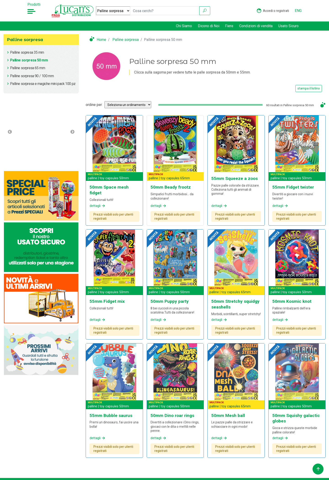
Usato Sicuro (288, 26)
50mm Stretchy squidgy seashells (235, 304)
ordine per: (94, 105)
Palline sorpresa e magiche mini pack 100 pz (42, 84)
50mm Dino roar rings (172, 415)
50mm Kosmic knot (291, 301)
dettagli (98, 206)
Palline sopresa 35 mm (27, 52)
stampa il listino (308, 88)
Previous (9, 132)
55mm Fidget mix (107, 301)
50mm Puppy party (170, 301)
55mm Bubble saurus (111, 415)
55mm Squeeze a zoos (234, 178)
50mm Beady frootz (171, 187)
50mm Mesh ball (228, 415)
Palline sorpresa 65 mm (27, 68)
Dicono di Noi (208, 26)
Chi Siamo (184, 26)
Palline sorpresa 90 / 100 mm (32, 76)
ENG (298, 10)
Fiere (229, 26)
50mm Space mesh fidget (109, 190)
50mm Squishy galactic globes (296, 418)
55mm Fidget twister (293, 187)
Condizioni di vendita (256, 26)
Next (72, 132)
